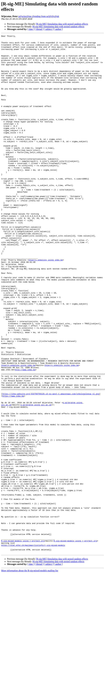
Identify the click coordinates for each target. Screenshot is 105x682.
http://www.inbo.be (25, 436)
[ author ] (58, 29)
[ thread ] (39, 29)
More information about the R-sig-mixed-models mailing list (29, 674)
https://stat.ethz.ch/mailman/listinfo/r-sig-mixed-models (33, 647)
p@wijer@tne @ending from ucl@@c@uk (38, 16)
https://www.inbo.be (13, 468)
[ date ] (31, 29)
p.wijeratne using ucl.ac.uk (36, 479)
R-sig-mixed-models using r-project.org (22, 642)
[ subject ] (48, 29)
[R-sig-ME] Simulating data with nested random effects (62, 24)
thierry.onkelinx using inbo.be (46, 305)
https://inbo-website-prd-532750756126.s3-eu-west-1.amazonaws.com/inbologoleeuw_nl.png (50, 465)
